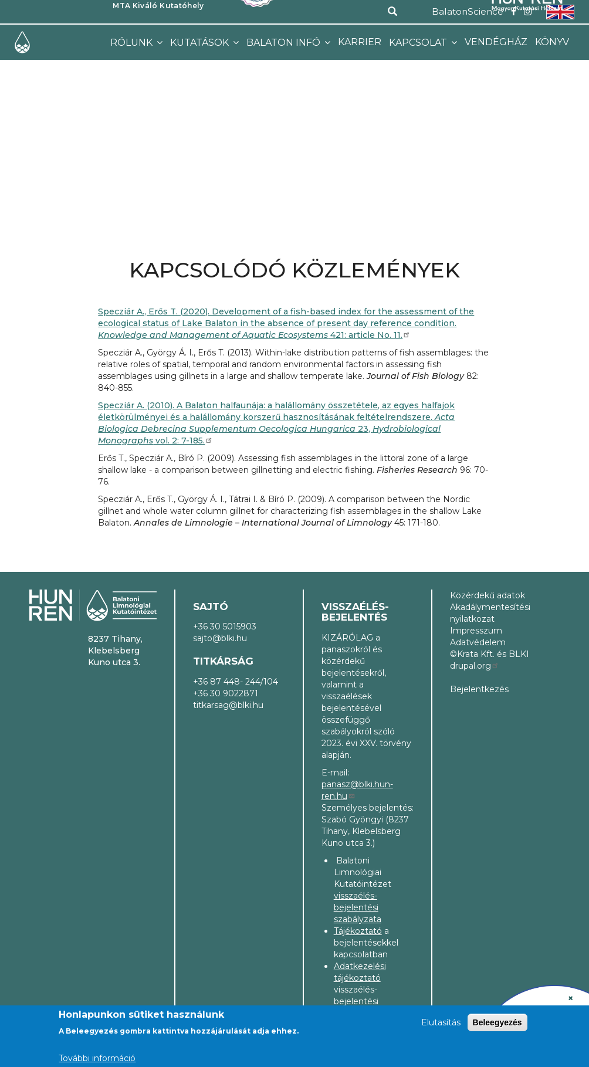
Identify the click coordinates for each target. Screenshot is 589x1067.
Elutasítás (441, 1022)
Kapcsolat (419, 42)
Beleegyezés (497, 1022)
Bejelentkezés (479, 689)
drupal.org (474, 665)
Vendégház (496, 42)
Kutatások (200, 42)
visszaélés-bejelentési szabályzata (357, 907)
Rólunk (132, 42)
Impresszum (476, 630)
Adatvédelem (478, 642)
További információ (97, 1058)
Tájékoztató (358, 931)
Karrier (359, 42)
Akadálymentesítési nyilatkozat (490, 613)
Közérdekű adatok (487, 595)
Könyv (552, 42)
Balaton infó (284, 42)
